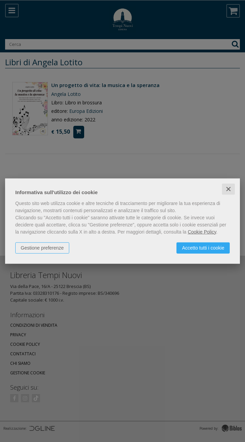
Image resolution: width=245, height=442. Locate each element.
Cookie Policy (202, 231)
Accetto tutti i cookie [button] (203, 247)
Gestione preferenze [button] (42, 247)
